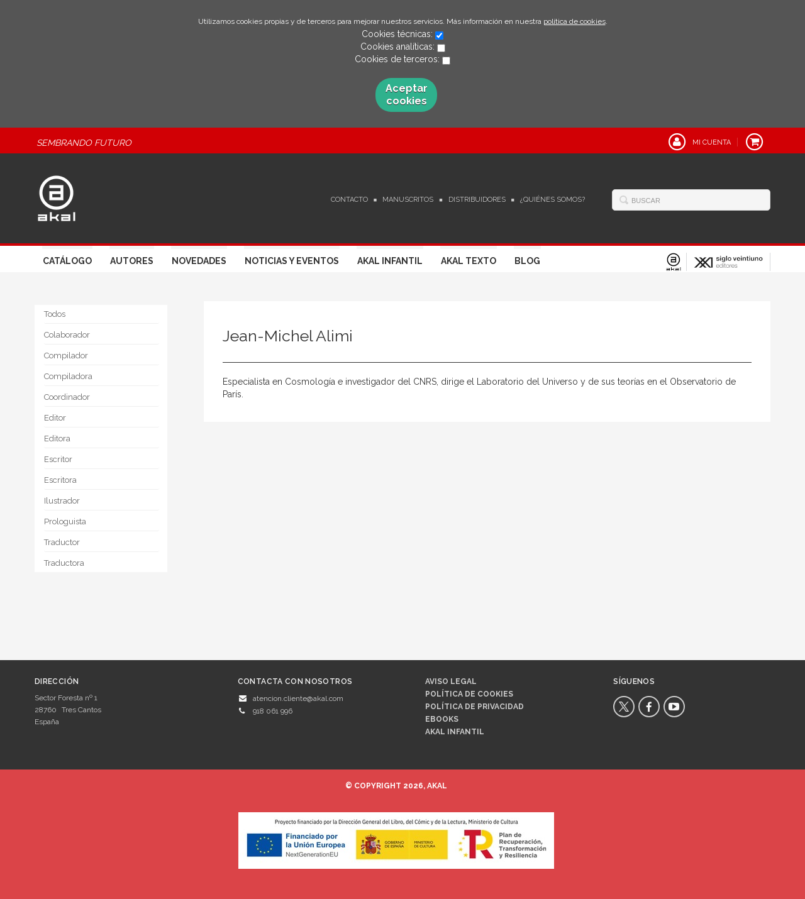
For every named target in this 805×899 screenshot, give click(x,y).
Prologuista (65, 521)
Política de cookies (469, 694)
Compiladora (68, 376)
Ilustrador (62, 500)
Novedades (199, 261)
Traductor (62, 542)
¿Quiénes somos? (552, 200)
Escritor (58, 459)
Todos (54, 314)
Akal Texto (468, 261)
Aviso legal (451, 681)
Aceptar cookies (407, 94)
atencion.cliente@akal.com (298, 698)
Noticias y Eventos (292, 261)
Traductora (64, 563)
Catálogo (67, 261)
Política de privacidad (474, 706)
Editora (57, 438)
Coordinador (67, 397)
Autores (131, 261)
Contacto (349, 200)
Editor (55, 417)
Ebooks (441, 719)
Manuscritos (407, 200)
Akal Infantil (390, 261)
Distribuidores (477, 200)
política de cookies (574, 21)
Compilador (66, 355)
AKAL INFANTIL (454, 731)
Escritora (60, 480)
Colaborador (67, 334)
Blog (527, 261)
